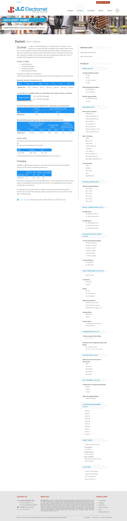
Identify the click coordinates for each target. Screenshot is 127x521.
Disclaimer (87, 517)
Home (19, 2)
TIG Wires (43, 502)
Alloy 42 (87, 416)
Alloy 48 (87, 424)
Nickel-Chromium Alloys (81, 502)
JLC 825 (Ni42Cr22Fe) (92, 228)
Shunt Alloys (59, 505)
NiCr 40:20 (89, 196)
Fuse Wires (81, 505)
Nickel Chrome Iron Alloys (62, 503)
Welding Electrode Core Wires (82, 501)
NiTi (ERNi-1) (90, 151)
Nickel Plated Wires (89, 505)
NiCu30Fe (89, 282)
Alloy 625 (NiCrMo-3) (92, 132)
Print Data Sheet (86, 56)
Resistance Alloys (71, 502)
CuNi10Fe (89, 148)
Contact (109, 10)
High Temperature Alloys (84, 503)
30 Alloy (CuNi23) (91, 245)
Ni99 (87, 138)
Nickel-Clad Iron (52, 511)
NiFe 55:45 (89, 141)
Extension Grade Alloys (46, 507)
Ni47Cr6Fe (89, 314)
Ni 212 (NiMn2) (90, 89)
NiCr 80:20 (89, 171)
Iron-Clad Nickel (44, 511)
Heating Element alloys (60, 502)
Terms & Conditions (106, 517)
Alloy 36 (87, 411)
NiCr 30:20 (89, 199)
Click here (22, 199)
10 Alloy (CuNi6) (91, 250)
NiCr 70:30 (89, 191)
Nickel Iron (88, 449)
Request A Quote (103, 2)
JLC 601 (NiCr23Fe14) (92, 216)
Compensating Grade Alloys (58, 507)
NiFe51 (88, 317)
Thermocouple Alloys (89, 506)
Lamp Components (67, 505)
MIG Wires (91, 501)
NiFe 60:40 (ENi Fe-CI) (92, 119)
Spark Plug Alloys (79, 507)
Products (80, 10)
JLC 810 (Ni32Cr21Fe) (92, 225)
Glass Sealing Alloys (49, 509)
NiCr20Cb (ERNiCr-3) (92, 156)
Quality (100, 10)
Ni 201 (87, 78)
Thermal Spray (49, 502)
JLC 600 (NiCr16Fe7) (92, 214)
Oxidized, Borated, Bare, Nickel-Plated (94, 325)
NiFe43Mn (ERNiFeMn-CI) (93, 159)
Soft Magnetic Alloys (63, 508)
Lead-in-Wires (89, 275)
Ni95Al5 (88, 168)
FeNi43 (88, 284)
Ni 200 (87, 75)
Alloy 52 (87, 431)
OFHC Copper (89, 454)
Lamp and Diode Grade (92, 444)
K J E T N (89, 338)
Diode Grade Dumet (73, 509)
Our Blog (101, 503)
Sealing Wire (74, 506)
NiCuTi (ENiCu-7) (91, 126)
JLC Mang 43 (89, 262)
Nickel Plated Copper (93, 305)
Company (70, 10)
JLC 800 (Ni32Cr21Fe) (92, 223)
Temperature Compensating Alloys (77, 508)
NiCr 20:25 (89, 201)
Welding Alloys (71, 501)
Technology (90, 10)
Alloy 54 (87, 434)
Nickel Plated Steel (92, 302)
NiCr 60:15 (89, 193)
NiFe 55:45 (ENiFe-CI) (92, 116)
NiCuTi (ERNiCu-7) (91, 154)
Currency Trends (103, 507)
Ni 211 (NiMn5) (90, 92)
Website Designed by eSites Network (56, 517)
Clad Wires (81, 509)
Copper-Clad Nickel (89, 509)
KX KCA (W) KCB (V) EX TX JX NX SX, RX (94, 348)
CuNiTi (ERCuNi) (91, 146)
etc (57, 511)
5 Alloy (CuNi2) (90, 253)
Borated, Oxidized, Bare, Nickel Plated (93, 460)
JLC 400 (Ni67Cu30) (91, 98)
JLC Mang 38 (89, 265)
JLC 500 (88, 101)
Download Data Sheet (88, 52)
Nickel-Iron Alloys (54, 508)
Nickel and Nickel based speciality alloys (80, 500)
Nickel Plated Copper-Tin (94, 308)
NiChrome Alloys (73, 503)
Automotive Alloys (70, 507)
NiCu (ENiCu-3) (90, 124)
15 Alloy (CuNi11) (91, 248)
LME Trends (102, 505)
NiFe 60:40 (89, 143)
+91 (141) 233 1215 (24, 509)
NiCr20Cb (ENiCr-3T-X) (93, 129)
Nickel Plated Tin (66, 506)
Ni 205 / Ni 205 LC (91, 80)
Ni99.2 (88, 165)
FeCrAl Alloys (53, 503)
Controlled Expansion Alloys (61, 509)
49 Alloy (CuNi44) (91, 243)
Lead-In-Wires (75, 505)
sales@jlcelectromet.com (27, 507)
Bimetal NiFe (90, 121)
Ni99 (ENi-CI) (89, 113)
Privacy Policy (95, 517)
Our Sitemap (102, 500)
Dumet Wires (80, 506)
